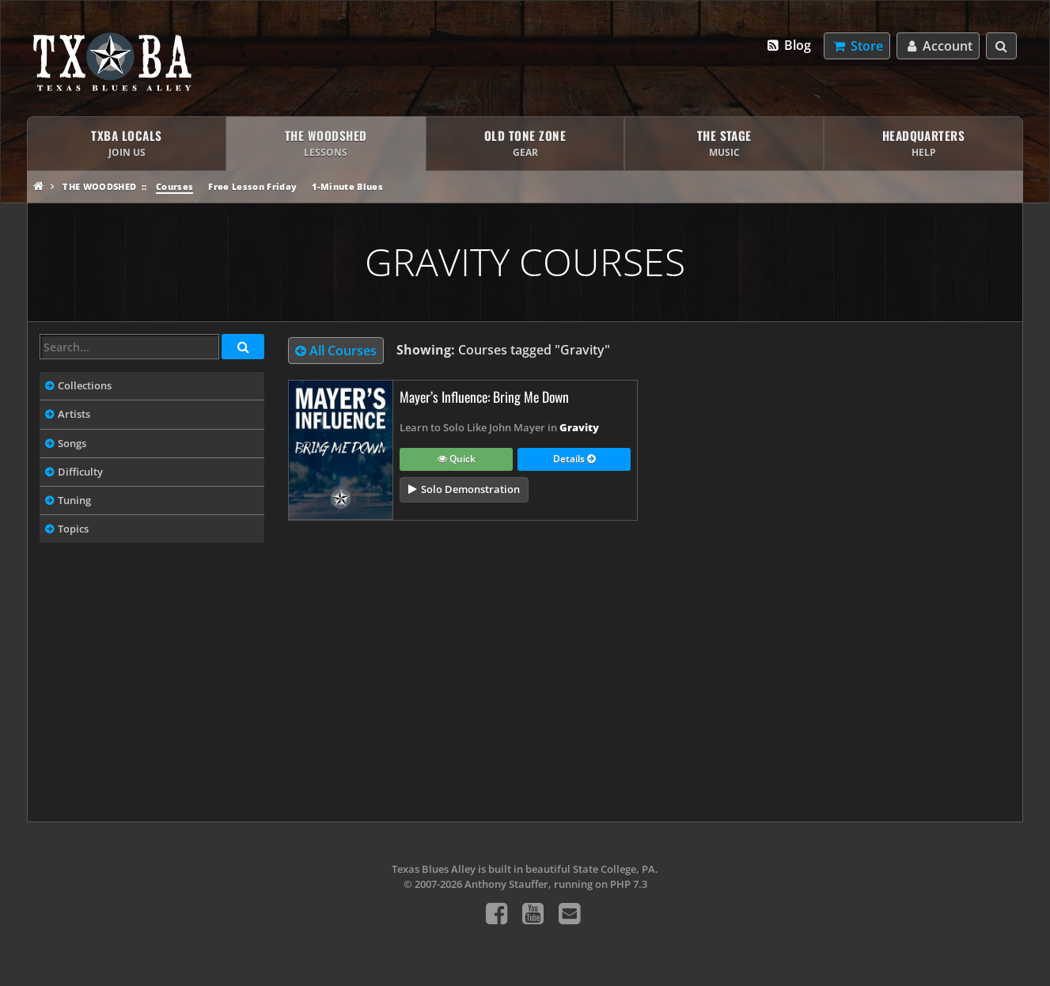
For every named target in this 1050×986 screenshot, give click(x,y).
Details (574, 460)
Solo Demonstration (470, 489)
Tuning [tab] (74, 500)
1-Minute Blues (347, 186)
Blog (788, 45)
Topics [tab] (73, 528)
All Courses (336, 350)
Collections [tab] (85, 385)
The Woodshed (99, 186)
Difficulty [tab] (80, 472)
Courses (174, 186)
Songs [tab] (72, 443)
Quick (457, 460)
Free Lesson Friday (252, 186)
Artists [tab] (74, 414)
